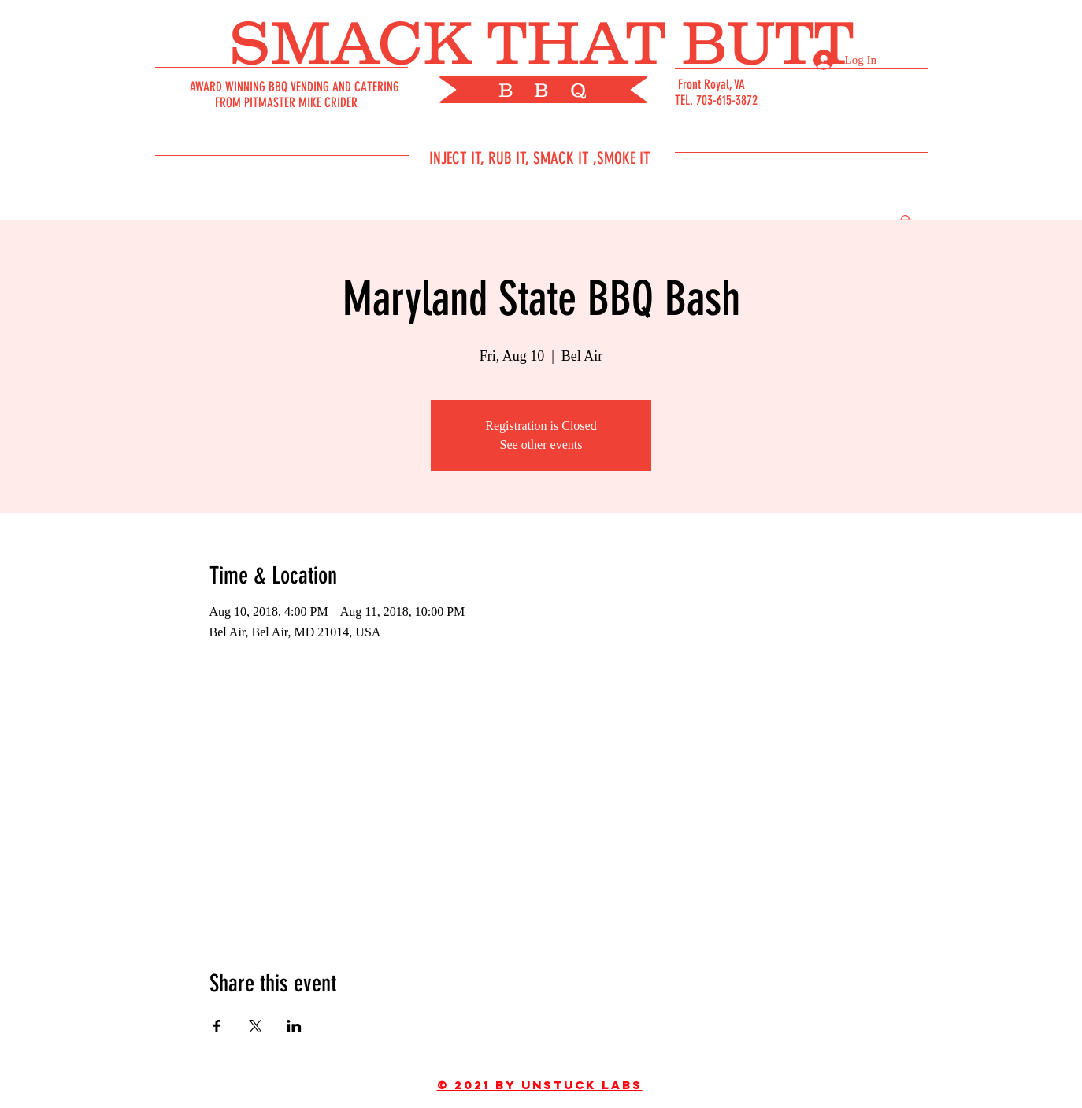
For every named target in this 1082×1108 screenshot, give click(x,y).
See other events (541, 444)
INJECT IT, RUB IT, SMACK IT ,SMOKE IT (539, 158)
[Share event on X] (255, 1026)
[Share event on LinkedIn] (294, 1026)
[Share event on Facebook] (216, 1026)
